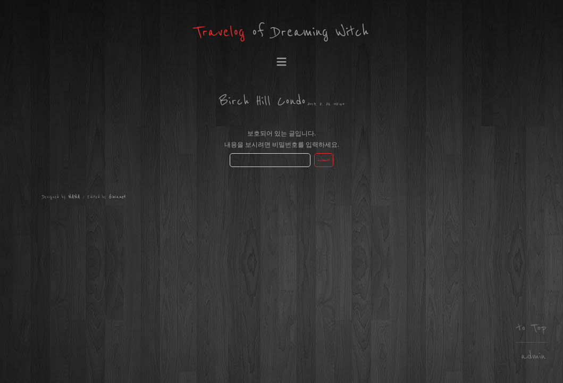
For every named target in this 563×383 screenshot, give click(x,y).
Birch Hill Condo (262, 101)
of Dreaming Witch (281, 32)
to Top (531, 328)
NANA (74, 197)
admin (533, 356)
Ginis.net (117, 197)
